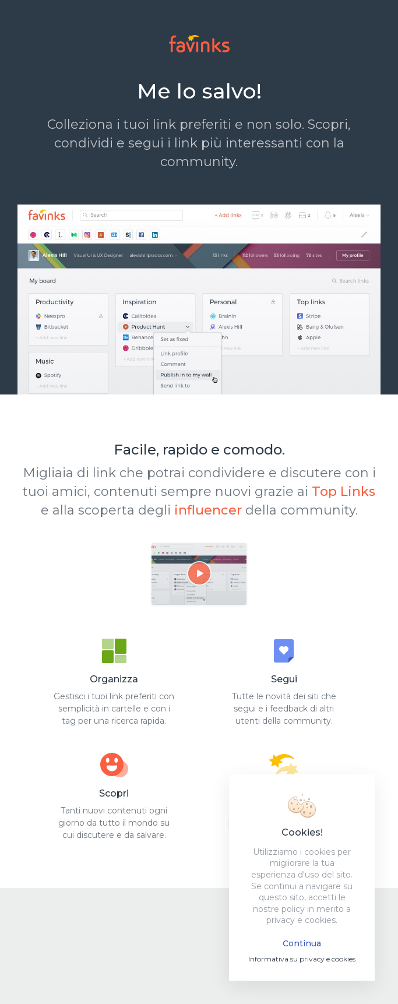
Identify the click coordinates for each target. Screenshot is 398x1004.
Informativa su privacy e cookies (301, 958)
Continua (302, 943)
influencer (208, 510)
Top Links (343, 491)
